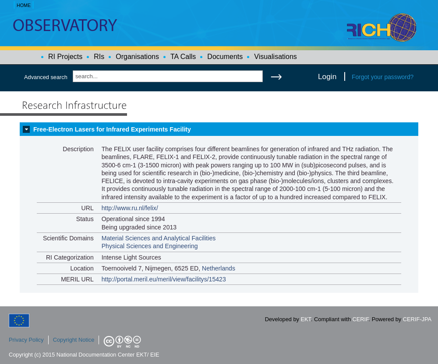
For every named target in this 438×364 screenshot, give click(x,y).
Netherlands (218, 268)
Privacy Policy (26, 339)
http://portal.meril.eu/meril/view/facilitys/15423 (164, 279)
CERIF (361, 319)
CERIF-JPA (417, 319)
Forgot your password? (382, 76)
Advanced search (45, 77)
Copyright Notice (74, 339)
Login (327, 76)
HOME (24, 5)
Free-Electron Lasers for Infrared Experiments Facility (112, 129)
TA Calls (183, 56)
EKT (306, 319)
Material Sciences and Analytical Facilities (159, 238)
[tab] (219, 129)
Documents (225, 56)
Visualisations (275, 56)
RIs (99, 56)
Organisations (137, 56)
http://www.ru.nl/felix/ (130, 208)
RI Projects (65, 56)
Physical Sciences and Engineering (150, 246)
